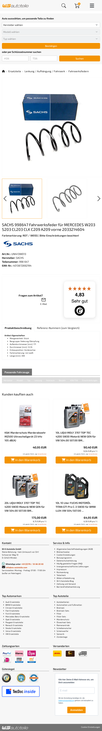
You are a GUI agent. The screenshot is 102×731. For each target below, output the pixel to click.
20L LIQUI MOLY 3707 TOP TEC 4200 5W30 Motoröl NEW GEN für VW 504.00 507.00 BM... (25, 506)
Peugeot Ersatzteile (14, 622)
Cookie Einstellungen (66, 555)
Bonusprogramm (64, 558)
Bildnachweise (63, 552)
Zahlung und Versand (66, 584)
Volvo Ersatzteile (13, 631)
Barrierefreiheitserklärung (68, 587)
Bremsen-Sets (63, 611)
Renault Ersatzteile (14, 625)
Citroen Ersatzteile (14, 608)
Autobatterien (63, 602)
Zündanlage (62, 637)
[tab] (18, 328)
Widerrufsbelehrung (66, 578)
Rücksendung (62, 572)
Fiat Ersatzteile (12, 611)
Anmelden (76, 710)
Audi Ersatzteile (13, 602)
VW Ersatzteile (12, 634)
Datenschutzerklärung (67, 560)
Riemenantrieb (63, 625)
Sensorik (60, 634)
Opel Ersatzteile (13, 619)
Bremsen (60, 608)
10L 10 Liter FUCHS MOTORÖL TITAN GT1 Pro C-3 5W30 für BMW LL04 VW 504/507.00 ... (76, 506)
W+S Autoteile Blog (65, 581)
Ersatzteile (14, 71)
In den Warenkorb (25, 460)
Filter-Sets (61, 616)
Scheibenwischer (64, 628)
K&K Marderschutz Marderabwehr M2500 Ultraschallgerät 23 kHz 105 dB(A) (25, 436)
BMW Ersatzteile (13, 605)
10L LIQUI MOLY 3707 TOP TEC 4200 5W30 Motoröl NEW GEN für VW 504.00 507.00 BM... (76, 436)
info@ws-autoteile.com (16, 567)
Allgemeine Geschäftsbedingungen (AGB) (75, 549)
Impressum (62, 569)
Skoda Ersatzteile (13, 628)
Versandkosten (42, 454)
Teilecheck (61, 575)
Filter (59, 613)
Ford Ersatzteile (13, 613)
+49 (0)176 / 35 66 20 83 (32, 564)
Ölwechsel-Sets (64, 622)
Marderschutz (63, 619)
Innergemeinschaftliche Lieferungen (73, 566)
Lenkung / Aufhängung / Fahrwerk (44, 71)
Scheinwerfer (62, 631)
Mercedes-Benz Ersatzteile (17, 616)
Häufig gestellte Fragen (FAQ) (69, 563)
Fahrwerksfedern (78, 71)
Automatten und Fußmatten (69, 605)
